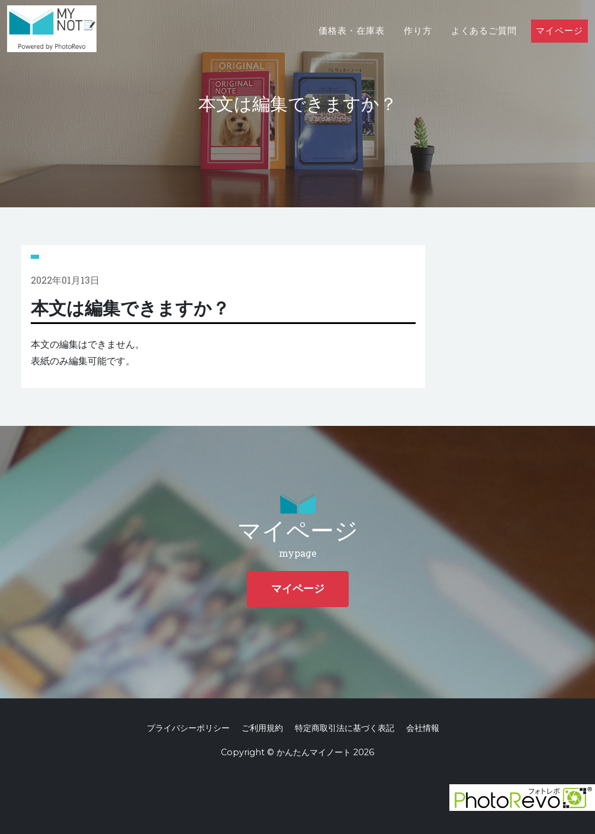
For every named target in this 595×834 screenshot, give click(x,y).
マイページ (559, 42)
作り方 (418, 42)
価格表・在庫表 (352, 42)
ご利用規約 (262, 728)
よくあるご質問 (484, 42)
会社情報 (422, 728)
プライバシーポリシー (188, 728)
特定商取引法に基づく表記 (344, 728)
